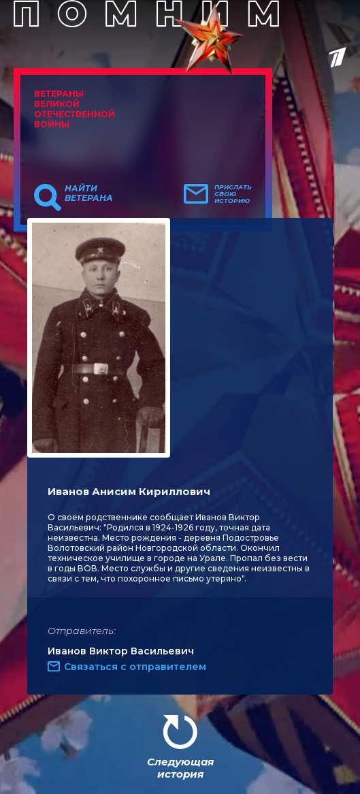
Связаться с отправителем (135, 667)
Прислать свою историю (233, 194)
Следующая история (180, 767)
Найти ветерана (89, 193)
